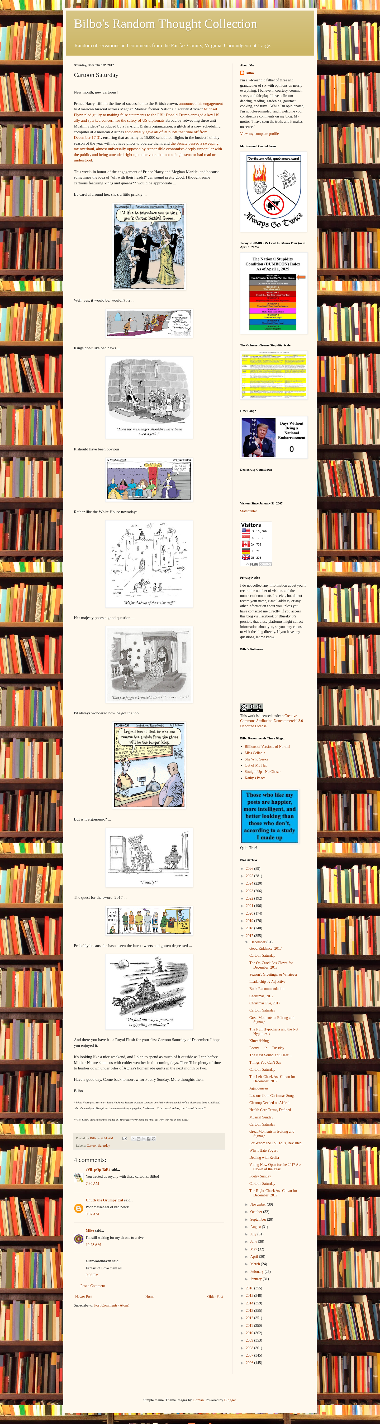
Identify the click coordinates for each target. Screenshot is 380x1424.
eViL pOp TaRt (98, 1170)
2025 (250, 876)
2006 (250, 1363)
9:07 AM (92, 1214)
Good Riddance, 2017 (265, 948)
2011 (250, 1326)
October (256, 1212)
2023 (250, 891)
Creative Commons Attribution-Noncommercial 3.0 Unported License (271, 721)
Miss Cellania (255, 753)
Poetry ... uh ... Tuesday (266, 1048)
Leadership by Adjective (267, 982)
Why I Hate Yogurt (263, 1150)
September (258, 1219)
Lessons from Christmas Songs (272, 1096)
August (256, 1227)
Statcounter (248, 511)
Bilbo (249, 73)
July (253, 1234)
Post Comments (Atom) (111, 1305)
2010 (250, 1333)
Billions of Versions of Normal (267, 747)
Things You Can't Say (265, 1062)
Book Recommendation (266, 989)
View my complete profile (259, 134)
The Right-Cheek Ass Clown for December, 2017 (273, 1193)
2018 (250, 928)
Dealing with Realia (264, 1158)
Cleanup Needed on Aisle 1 (269, 1103)
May (254, 1249)
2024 (250, 883)
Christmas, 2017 (261, 996)
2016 (250, 1288)
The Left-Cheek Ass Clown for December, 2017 (272, 1079)
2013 (250, 1311)
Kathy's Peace (255, 778)
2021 (250, 906)
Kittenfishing (259, 1041)
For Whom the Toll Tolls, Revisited (275, 1143)
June (254, 1242)
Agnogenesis (258, 1088)
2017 (250, 936)
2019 (250, 921)
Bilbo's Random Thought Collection (165, 24)
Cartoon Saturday (98, 1145)
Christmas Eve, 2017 (264, 1003)
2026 (250, 869)
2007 (250, 1355)
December (258, 942)
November (258, 1204)
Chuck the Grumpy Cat (104, 1200)
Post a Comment (92, 1286)
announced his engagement (201, 103)
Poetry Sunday (260, 1176)
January (256, 1279)
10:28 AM (93, 1245)
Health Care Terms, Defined (270, 1110)
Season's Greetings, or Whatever (273, 974)
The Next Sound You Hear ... (270, 1055)
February (257, 1272)
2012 (250, 1318)
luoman (198, 1400)
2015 (250, 1296)
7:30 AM (92, 1184)
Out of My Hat (256, 765)
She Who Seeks (256, 759)
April (254, 1257)
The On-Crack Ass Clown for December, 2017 (271, 965)
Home (149, 1297)
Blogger (230, 1400)
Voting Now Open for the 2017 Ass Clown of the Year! (275, 1167)
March (255, 1264)
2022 (250, 898)
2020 (250, 913)
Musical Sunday (261, 1117)
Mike (90, 1231)
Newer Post (83, 1297)
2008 (250, 1348)
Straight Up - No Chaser (263, 772)
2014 (250, 1303)
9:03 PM (92, 1275)
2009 (250, 1340)
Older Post (215, 1297)
